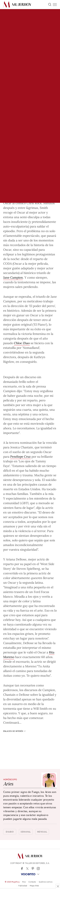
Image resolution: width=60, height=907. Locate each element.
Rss (24, 882)
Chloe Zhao (22, 343)
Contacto (32, 882)
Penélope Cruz (20, 456)
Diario (10, 832)
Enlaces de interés (14, 731)
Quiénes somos (45, 882)
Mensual (42, 832)
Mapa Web (34, 886)
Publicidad (22, 886)
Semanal (26, 832)
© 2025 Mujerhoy (12, 882)
